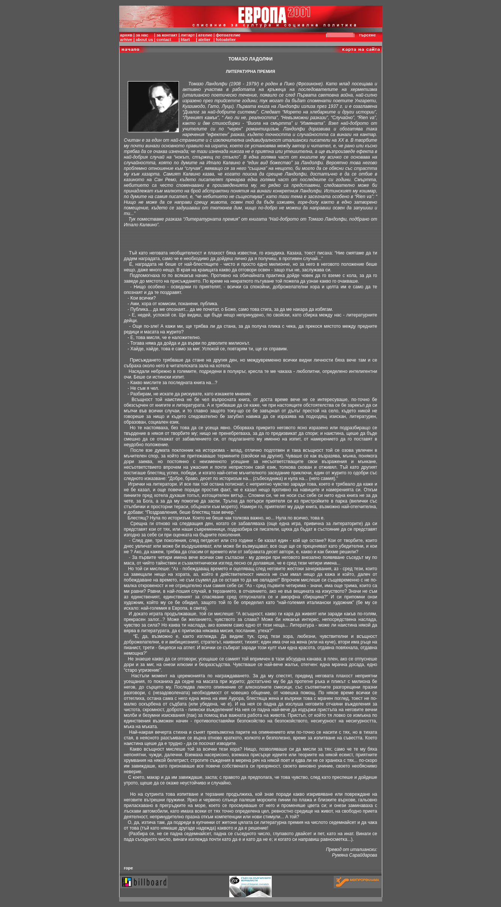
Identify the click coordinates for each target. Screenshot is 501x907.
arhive (126, 39)
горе (128, 868)
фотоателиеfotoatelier (228, 37)
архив (126, 35)
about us (144, 39)
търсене (368, 35)
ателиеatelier (205, 37)
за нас (142, 35)
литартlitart (188, 37)
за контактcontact (166, 37)
